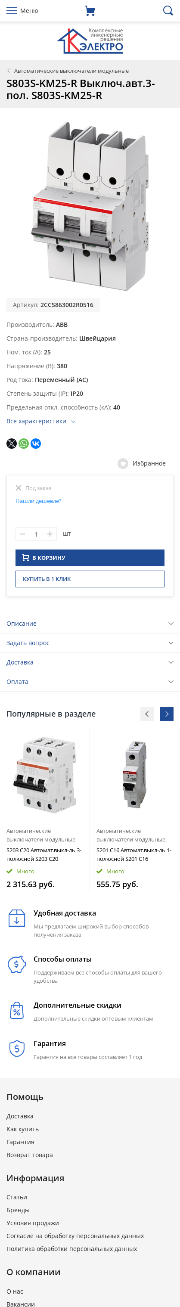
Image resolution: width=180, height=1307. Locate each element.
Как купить (22, 1131)
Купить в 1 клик (47, 581)
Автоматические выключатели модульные (71, 71)
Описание (21, 626)
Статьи (16, 1199)
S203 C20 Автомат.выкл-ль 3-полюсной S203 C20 (43, 857)
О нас (14, 1294)
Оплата (17, 684)
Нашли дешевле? (39, 501)
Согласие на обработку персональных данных (75, 1238)
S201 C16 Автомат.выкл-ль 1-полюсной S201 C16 (133, 857)
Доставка (20, 665)
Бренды (18, 1212)
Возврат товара (29, 1157)
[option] (45, 812)
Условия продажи (32, 1225)
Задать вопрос (28, 645)
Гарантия (20, 1144)
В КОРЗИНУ (43, 560)
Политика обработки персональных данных (71, 1251)
